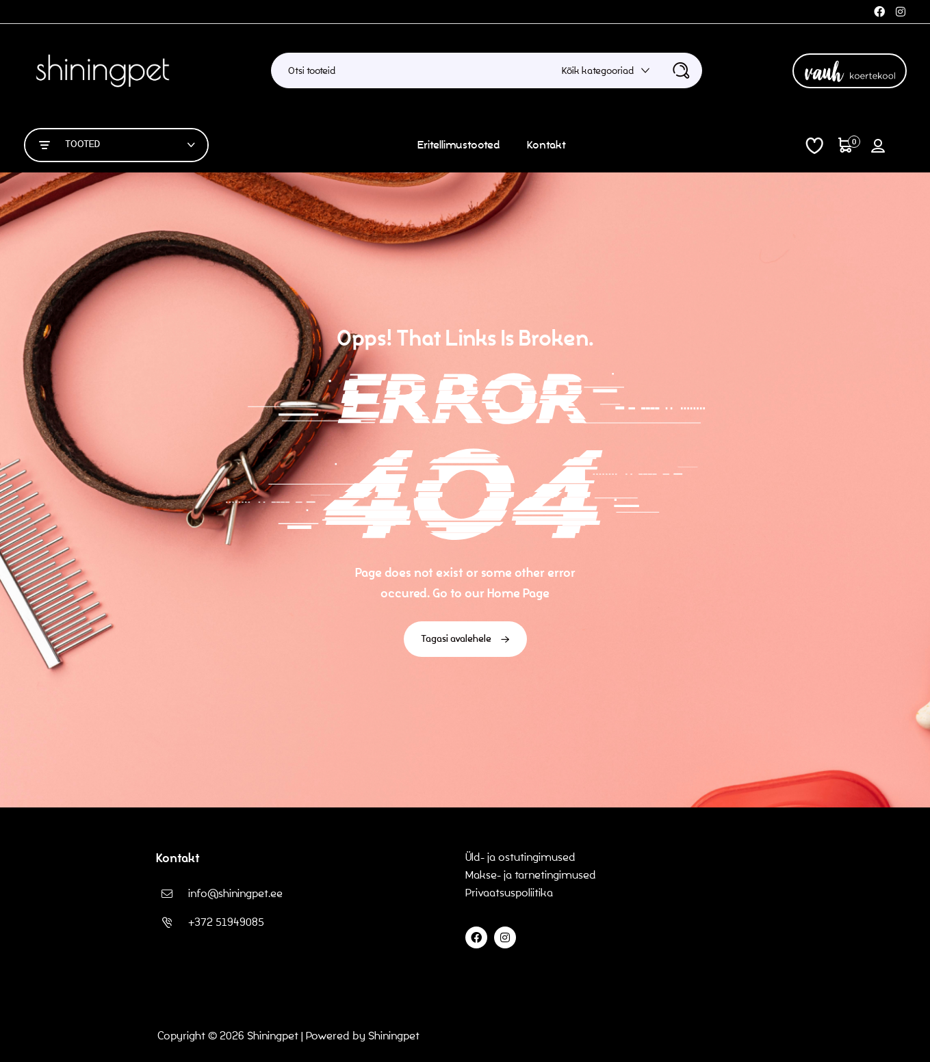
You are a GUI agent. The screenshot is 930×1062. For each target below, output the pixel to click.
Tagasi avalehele (465, 639)
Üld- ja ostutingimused (520, 857)
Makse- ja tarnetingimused (530, 875)
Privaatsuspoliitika (510, 892)
